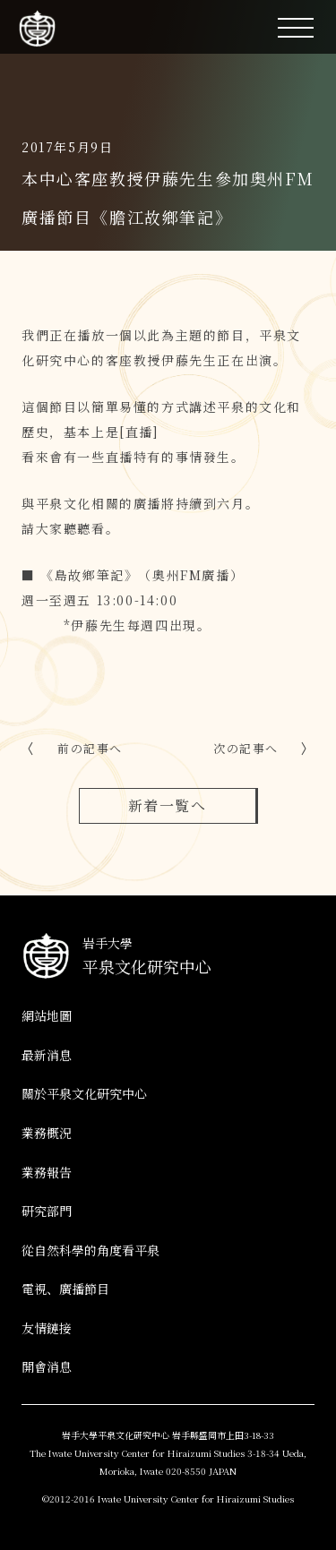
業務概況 (47, 1133)
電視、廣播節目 (65, 1288)
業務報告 (47, 1172)
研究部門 (47, 1211)
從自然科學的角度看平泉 (90, 1250)
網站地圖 (47, 1015)
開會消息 (47, 1366)
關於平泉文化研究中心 (84, 1093)
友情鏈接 (47, 1328)
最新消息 (47, 1055)
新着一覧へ (167, 805)
